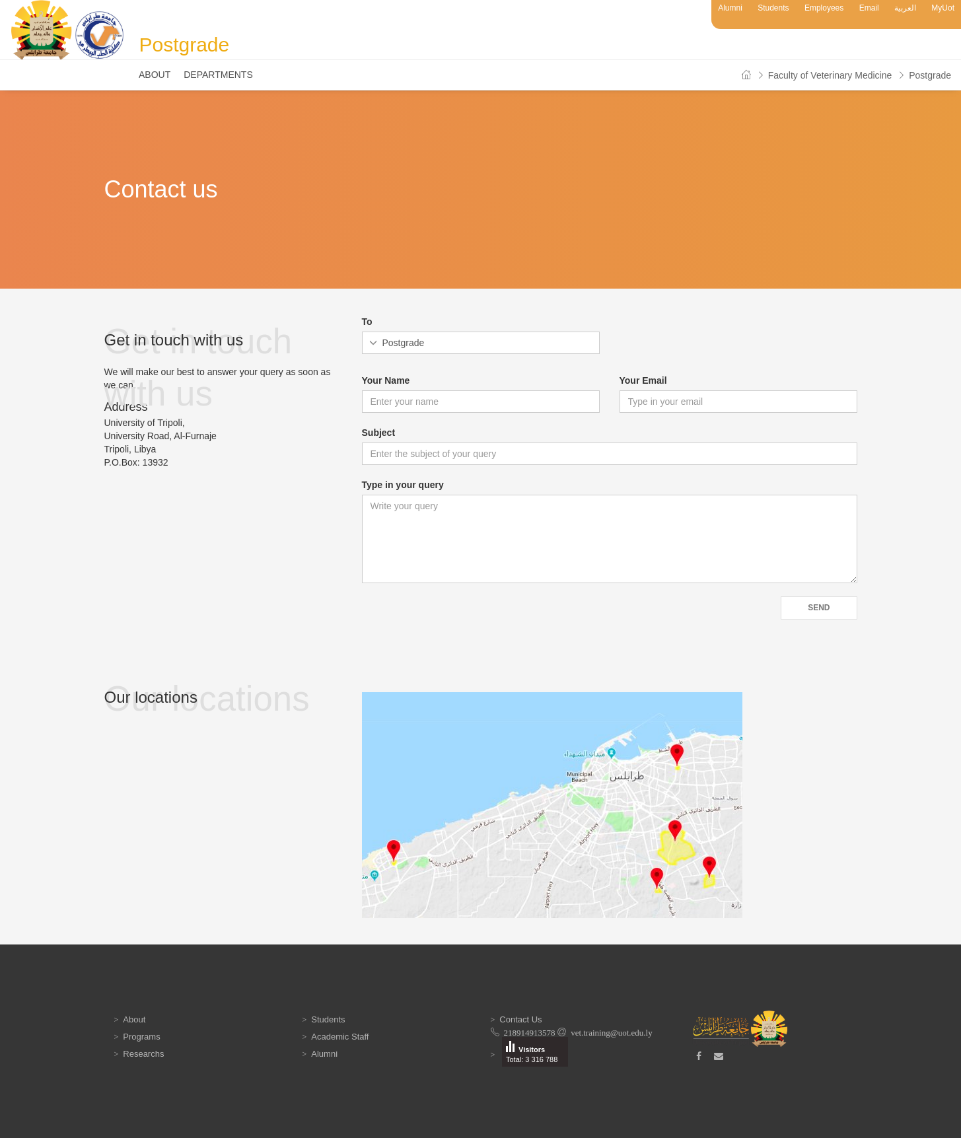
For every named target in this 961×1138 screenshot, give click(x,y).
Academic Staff (340, 1037)
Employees (823, 8)
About (154, 74)
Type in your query (403, 485)
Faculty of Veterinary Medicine (830, 75)
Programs (141, 1037)
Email (869, 8)
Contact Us (520, 1019)
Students (773, 8)
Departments (218, 74)
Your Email (643, 380)
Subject (379, 432)
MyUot (942, 8)
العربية (905, 8)
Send (819, 607)
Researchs (143, 1054)
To (367, 321)
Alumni (730, 8)
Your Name (386, 380)
